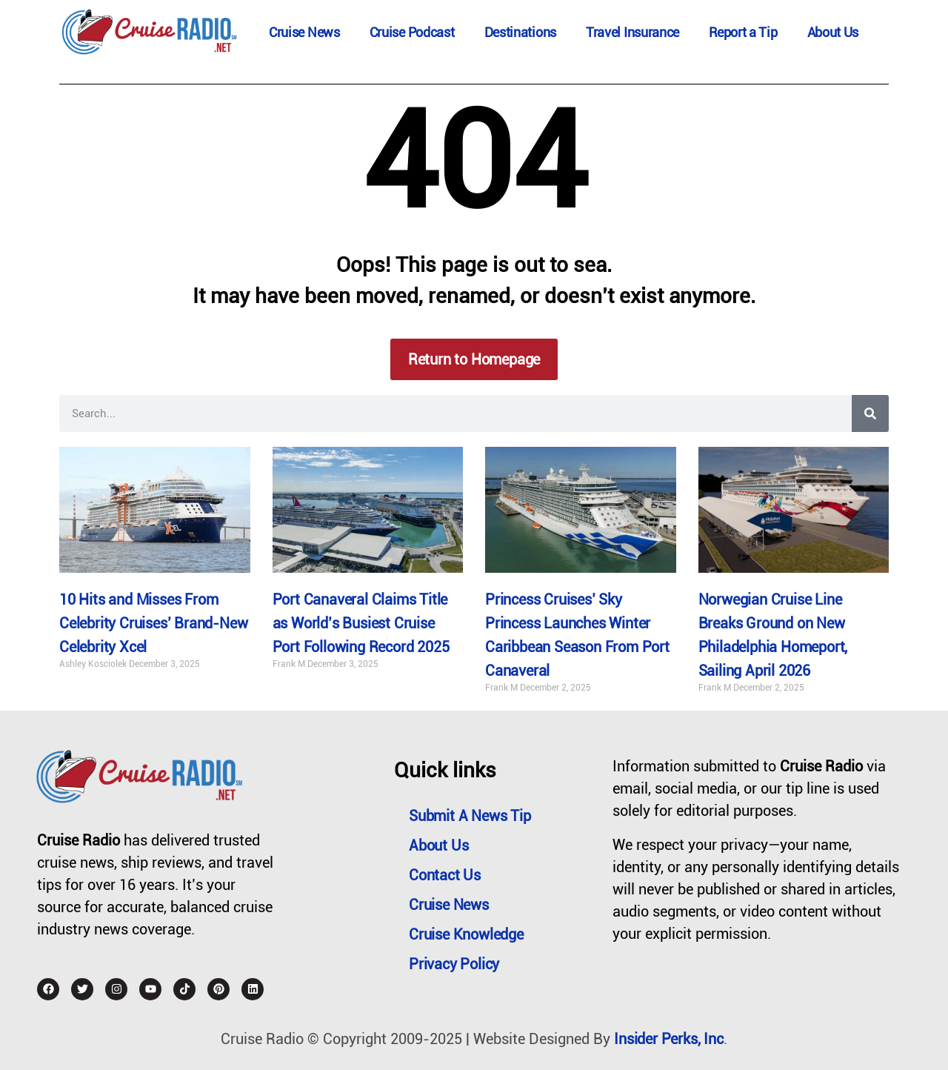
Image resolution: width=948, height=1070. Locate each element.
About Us (833, 32)
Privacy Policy (454, 964)
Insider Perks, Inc (668, 1039)
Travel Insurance (632, 32)
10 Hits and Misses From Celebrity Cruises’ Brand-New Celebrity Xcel (153, 623)
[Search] (870, 413)
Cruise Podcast (412, 32)
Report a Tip (743, 32)
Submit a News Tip (470, 816)
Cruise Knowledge (466, 934)
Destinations (520, 32)
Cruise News (304, 32)
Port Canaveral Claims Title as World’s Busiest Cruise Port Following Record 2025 (361, 623)
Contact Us (445, 875)
